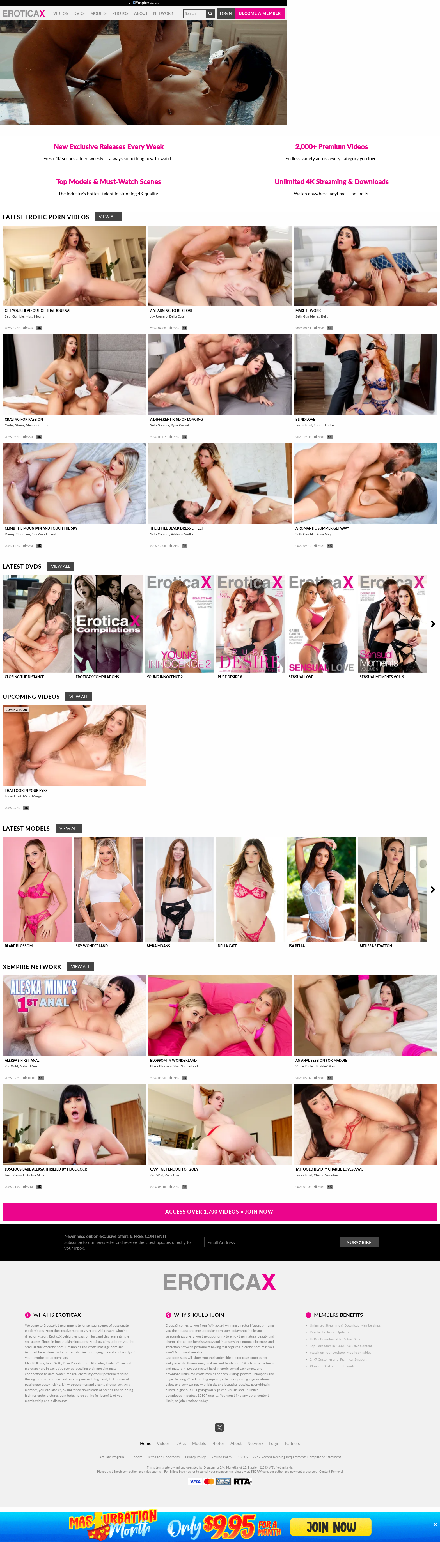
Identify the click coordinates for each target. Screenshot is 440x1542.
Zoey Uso (172, 1175)
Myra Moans (35, 316)
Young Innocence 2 (165, 677)
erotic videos (34, 1331)
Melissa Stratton (38, 425)
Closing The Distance (24, 677)
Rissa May (323, 534)
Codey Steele (14, 425)
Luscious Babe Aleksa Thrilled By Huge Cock (46, 1169)
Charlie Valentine (326, 1175)
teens (270, 1363)
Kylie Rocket (180, 425)
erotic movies (206, 1374)
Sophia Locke (324, 425)
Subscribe (359, 1242)
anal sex (211, 1363)
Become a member (260, 13)
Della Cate (176, 316)
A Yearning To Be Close (171, 311)
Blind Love (305, 419)
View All (108, 216)
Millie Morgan (33, 796)
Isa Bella (322, 316)
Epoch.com (121, 1471)
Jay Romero (159, 316)
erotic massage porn (103, 1347)
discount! (60, 1401)
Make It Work (308, 311)
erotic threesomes (191, 1363)
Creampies (73, 1347)
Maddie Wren (325, 1066)
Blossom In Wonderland (173, 1060)
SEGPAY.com (259, 1471)
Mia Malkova (34, 1363)
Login (226, 13)
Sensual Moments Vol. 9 (382, 677)
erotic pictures (47, 1395)
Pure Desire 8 (230, 677)
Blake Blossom (19, 946)
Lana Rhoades (93, 1363)
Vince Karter (304, 1066)
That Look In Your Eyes (26, 791)
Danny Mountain (17, 534)
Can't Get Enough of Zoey (174, 1169)
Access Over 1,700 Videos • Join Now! (220, 1211)
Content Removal (331, 1471)
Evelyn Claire (115, 1363)
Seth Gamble (14, 316)
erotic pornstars (56, 1357)
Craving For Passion (24, 419)
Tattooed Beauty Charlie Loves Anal (329, 1169)
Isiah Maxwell (15, 1175)
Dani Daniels (72, 1363)
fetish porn (233, 1363)
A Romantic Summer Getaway (322, 528)
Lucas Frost (303, 425)
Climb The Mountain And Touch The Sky (41, 528)
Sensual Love (301, 677)
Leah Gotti (53, 1363)
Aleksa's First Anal (22, 1060)
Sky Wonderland (44, 534)
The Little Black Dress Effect (177, 528)
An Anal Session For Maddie (321, 1060)
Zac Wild (11, 1066)
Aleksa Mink (29, 1066)
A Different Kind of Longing (176, 419)
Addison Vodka (182, 534)
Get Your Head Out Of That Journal (38, 311)
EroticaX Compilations (97, 677)
